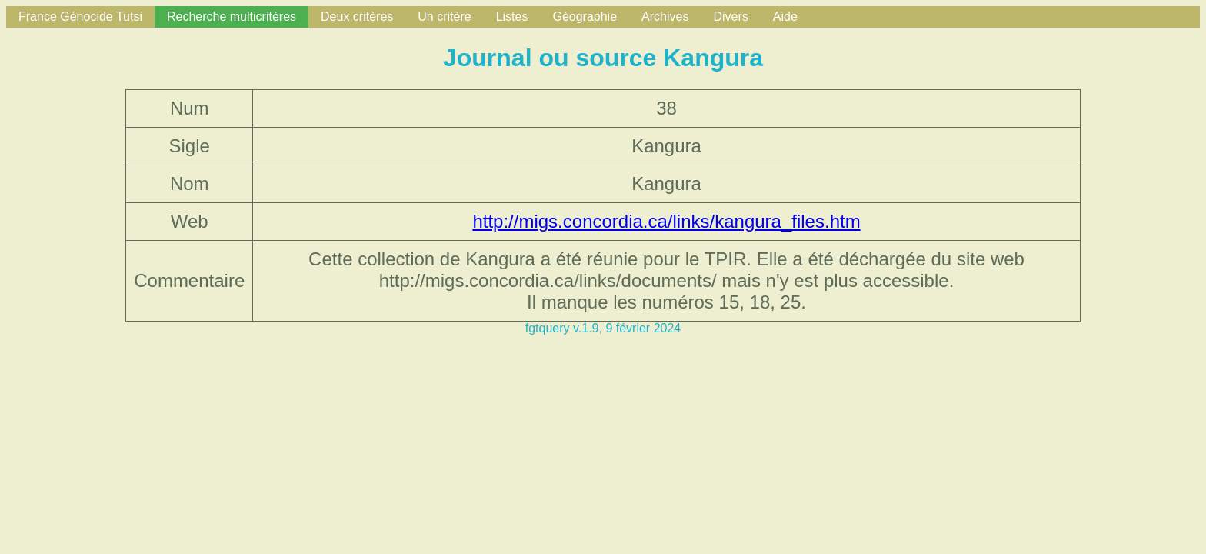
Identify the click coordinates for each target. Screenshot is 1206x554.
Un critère (444, 16)
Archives (664, 16)
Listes (512, 16)
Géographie (584, 16)
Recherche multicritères (231, 16)
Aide (785, 16)
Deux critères (357, 16)
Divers (730, 16)
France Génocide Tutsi (80, 16)
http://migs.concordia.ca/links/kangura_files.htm (666, 221)
